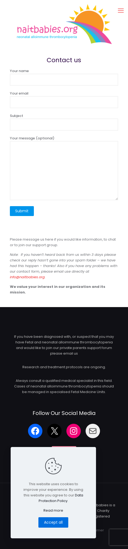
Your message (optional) (64, 168)
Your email (64, 99)
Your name (64, 77)
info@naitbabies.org (27, 277)
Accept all (53, 522)
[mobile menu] (120, 10)
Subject (64, 122)
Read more (53, 510)
